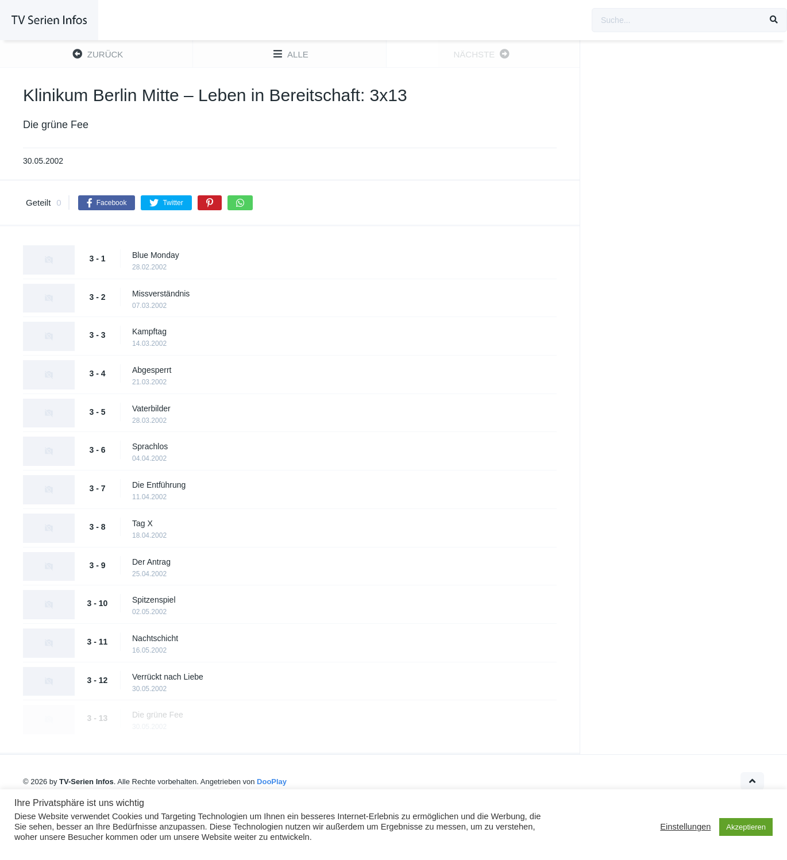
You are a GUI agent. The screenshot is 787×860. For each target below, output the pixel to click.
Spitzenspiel (154, 599)
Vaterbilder (151, 408)
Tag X (142, 523)
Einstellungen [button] (685, 826)
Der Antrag (151, 561)
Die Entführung (159, 484)
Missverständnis (161, 293)
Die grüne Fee (157, 714)
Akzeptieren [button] (746, 827)
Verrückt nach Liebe (167, 676)
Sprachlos (150, 446)
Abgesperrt (151, 370)
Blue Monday (155, 255)
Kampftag (149, 331)
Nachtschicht (155, 638)
